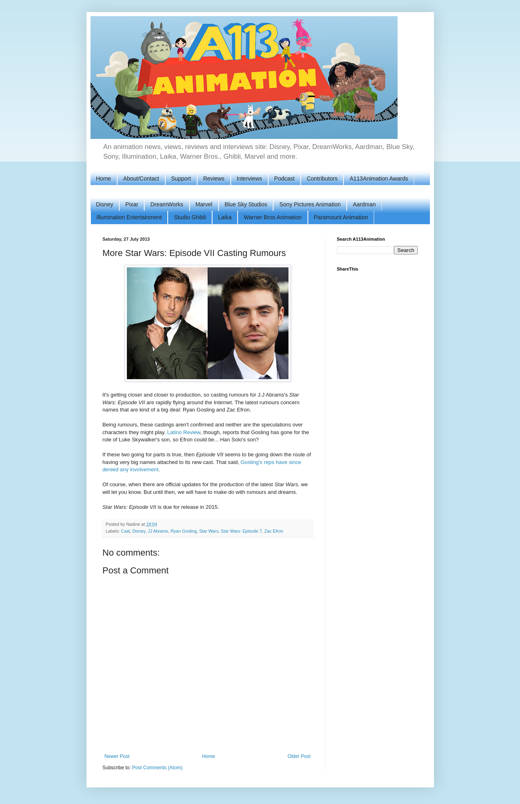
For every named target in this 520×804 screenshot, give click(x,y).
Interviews (249, 178)
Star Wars (209, 531)
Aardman (364, 204)
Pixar (131, 204)
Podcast (284, 178)
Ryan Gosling (184, 531)
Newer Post (117, 756)
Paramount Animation (341, 217)
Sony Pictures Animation (310, 204)
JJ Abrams (158, 531)
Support (181, 178)
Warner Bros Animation (272, 217)
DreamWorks (166, 204)
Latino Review (183, 432)
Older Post (299, 756)
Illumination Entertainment (129, 217)
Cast (125, 531)
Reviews (214, 178)
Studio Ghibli (190, 217)
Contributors (322, 178)
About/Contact (141, 178)
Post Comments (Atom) (157, 767)
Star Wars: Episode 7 (241, 531)
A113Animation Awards (378, 178)
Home (103, 178)
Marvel (204, 204)
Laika (225, 217)
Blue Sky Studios (246, 204)
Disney (105, 204)
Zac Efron (273, 531)
